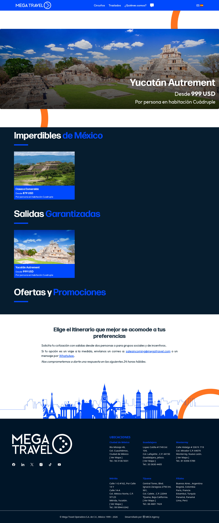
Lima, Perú (182, 500)
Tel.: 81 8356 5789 (185, 460)
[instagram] (41, 464)
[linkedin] (22, 464)
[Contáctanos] (152, 5)
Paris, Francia (183, 490)
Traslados (115, 5)
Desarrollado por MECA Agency (142, 516)
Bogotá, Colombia (185, 486)
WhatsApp (66, 356)
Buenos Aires (183, 483)
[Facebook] (13, 464)
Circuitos (99, 5)
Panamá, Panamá (185, 497)
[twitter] (31, 464)
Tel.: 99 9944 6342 (119, 507)
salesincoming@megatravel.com (148, 351)
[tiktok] (50, 464)
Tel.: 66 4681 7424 (152, 503)
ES (199, 5)
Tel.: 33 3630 (149, 464)
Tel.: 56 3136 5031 (119, 460)
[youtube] (59, 464)
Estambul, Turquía (185, 493)
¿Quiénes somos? (135, 5)
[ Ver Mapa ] (115, 457)
